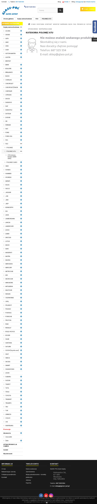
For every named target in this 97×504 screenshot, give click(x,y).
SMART (7, 365)
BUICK (7, 76)
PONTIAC (8, 313)
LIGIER (7, 234)
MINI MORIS (9, 283)
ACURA (7, 31)
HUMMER (8, 174)
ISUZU (7, 185)
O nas (33, 24)
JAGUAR (8, 192)
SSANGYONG (9, 369)
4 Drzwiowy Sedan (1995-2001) (12, 157)
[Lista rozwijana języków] (66, 2)
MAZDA (7, 260)
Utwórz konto (90, 2)
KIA (6, 211)
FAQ (74, 24)
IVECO (7, 189)
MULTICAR (8, 290)
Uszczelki (8, 437)
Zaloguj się (79, 2)
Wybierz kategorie (10, 23)
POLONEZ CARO (12, 162)
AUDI (7, 50)
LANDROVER (9, 226)
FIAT (6, 129)
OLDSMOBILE (9, 298)
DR (6, 121)
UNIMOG (8, 414)
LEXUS (7, 230)
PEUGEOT (8, 305)
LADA (7, 215)
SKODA (7, 362)
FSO (6, 144)
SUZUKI (7, 380)
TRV (6, 407)
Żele (6, 441)
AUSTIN (7, 57)
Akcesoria (7, 433)
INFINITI (7, 181)
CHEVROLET (9, 84)
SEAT (7, 354)
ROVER (7, 335)
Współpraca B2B (45, 29)
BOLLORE (8, 69)
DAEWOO (8, 102)
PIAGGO (8, 309)
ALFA (7, 38)
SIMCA (7, 358)
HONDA (7, 170)
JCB (6, 196)
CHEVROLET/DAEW (11, 87)
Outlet (5, 450)
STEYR (7, 373)
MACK (7, 245)
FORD (7, 132)
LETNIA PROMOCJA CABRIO (10, 445)
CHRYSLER (8, 91)
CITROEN (8, 95)
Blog (59, 2)
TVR (6, 411)
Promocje (6, 429)
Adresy (28, 480)
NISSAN (7, 294)
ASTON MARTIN (10, 53)
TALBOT (7, 384)
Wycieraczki (7, 454)
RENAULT (8, 328)
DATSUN (8, 114)
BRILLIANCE (9, 72)
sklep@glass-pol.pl (62, 486)
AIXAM (7, 35)
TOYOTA (8, 395)
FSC (6, 140)
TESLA (7, 392)
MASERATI (8, 253)
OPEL (7, 301)
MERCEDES (9, 264)
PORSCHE (8, 316)
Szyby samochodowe (11, 27)
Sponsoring (33, 29)
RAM (6, 324)
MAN (7, 249)
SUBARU (8, 377)
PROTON (8, 320)
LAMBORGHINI (10, 219)
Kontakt (4, 2)
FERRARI (8, 125)
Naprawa (63, 24)
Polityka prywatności (9, 474)
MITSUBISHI (9, 286)
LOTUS (7, 241)
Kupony (28, 483)
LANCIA (7, 222)
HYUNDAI (8, 177)
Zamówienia (30, 472)
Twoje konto (32, 464)
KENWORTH (9, 207)
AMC (7, 42)
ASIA (7, 46)
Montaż (56, 24)
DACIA (7, 99)
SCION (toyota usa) (12, 350)
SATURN (8, 347)
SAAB (7, 339)
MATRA (7, 256)
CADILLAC (8, 80)
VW (6, 422)
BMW (7, 65)
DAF (6, 106)
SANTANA (8, 343)
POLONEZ (10, 148)
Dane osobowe (31, 469)
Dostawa (40, 24)
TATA (7, 388)
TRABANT (8, 399)
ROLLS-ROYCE (10, 332)
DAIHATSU (8, 110)
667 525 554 (20, 2)
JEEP (7, 204)
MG (6, 275)
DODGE (7, 117)
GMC (7, 166)
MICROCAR (9, 279)
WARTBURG (9, 426)
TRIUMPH (8, 403)
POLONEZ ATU (11, 151)
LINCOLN (8, 237)
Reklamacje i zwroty (9, 472)
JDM (6, 200)
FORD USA (8, 136)
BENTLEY (8, 61)
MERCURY (8, 268)
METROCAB (9, 271)
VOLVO (7, 418)
